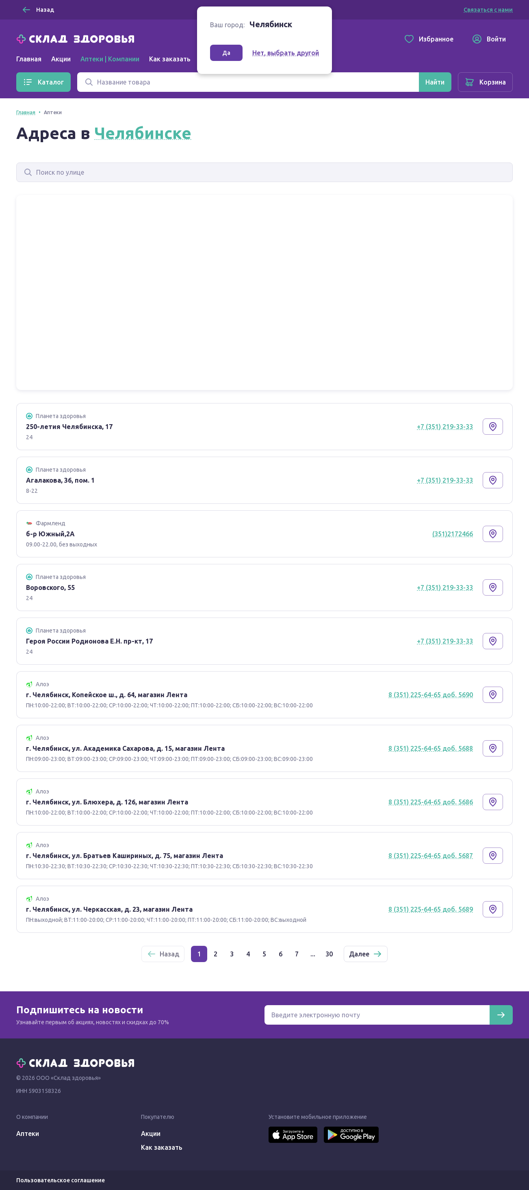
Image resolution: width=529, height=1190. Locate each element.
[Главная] (77, 38)
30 (329, 954)
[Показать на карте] (493, 426)
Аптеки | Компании (109, 59)
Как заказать (170, 59)
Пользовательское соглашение (60, 1180)
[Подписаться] (501, 1015)
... (312, 954)
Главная (28, 59)
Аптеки (27, 1133)
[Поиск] (248, 82)
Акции (61, 59)
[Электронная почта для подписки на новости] (377, 1015)
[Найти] (434, 82)
